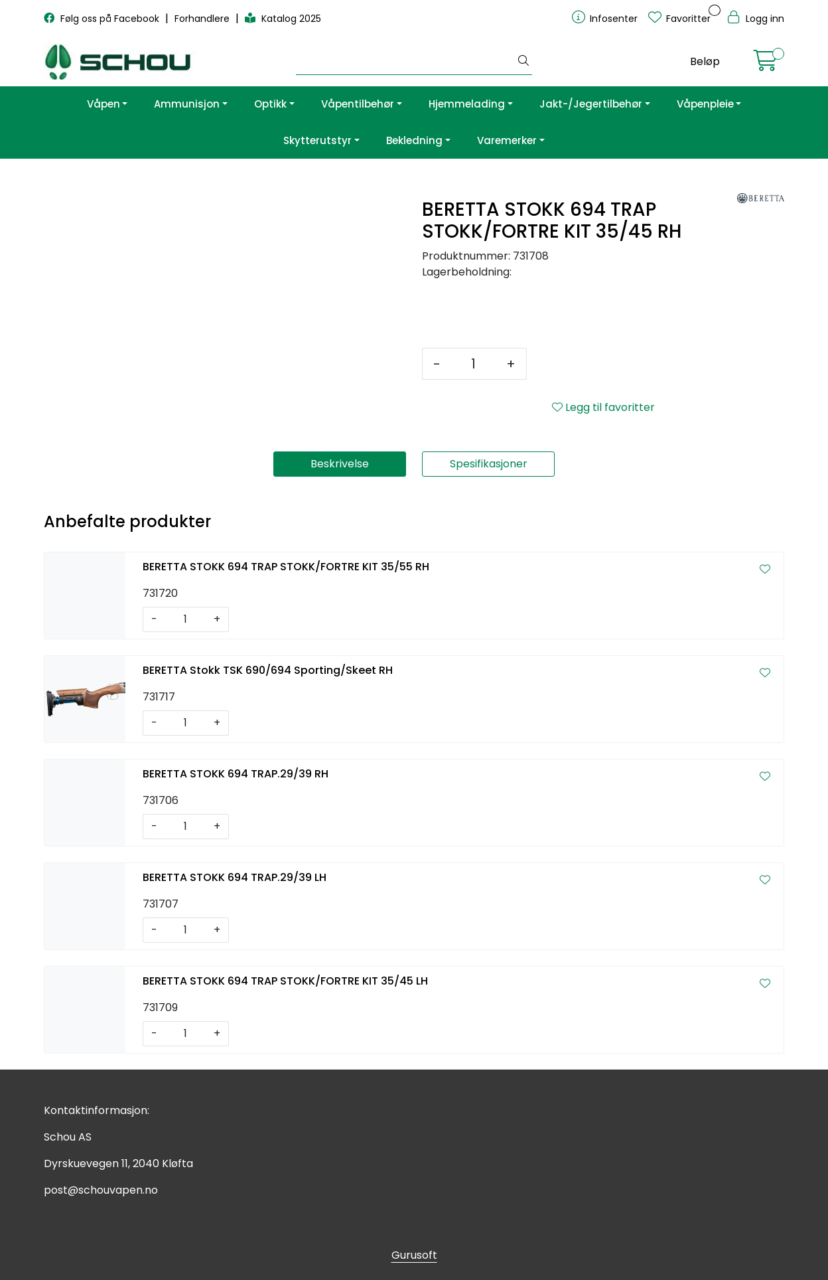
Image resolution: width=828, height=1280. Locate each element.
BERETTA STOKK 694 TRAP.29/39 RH (235, 773)
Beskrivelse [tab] (339, 463)
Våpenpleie (705, 104)
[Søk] (406, 61)
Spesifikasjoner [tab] (488, 463)
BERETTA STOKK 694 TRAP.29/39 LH (234, 877)
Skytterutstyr (317, 140)
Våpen (103, 104)
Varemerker (507, 140)
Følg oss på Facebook (103, 18)
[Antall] (473, 364)
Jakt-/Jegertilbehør (590, 104)
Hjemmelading (467, 104)
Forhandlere (203, 18)
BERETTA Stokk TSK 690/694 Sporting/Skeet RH (268, 670)
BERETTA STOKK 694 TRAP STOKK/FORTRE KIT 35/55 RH (286, 566)
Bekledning (414, 140)
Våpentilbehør (357, 104)
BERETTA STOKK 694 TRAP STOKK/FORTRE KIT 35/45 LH (285, 981)
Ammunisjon (187, 104)
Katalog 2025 (283, 18)
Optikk (270, 104)
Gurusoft (414, 1255)
